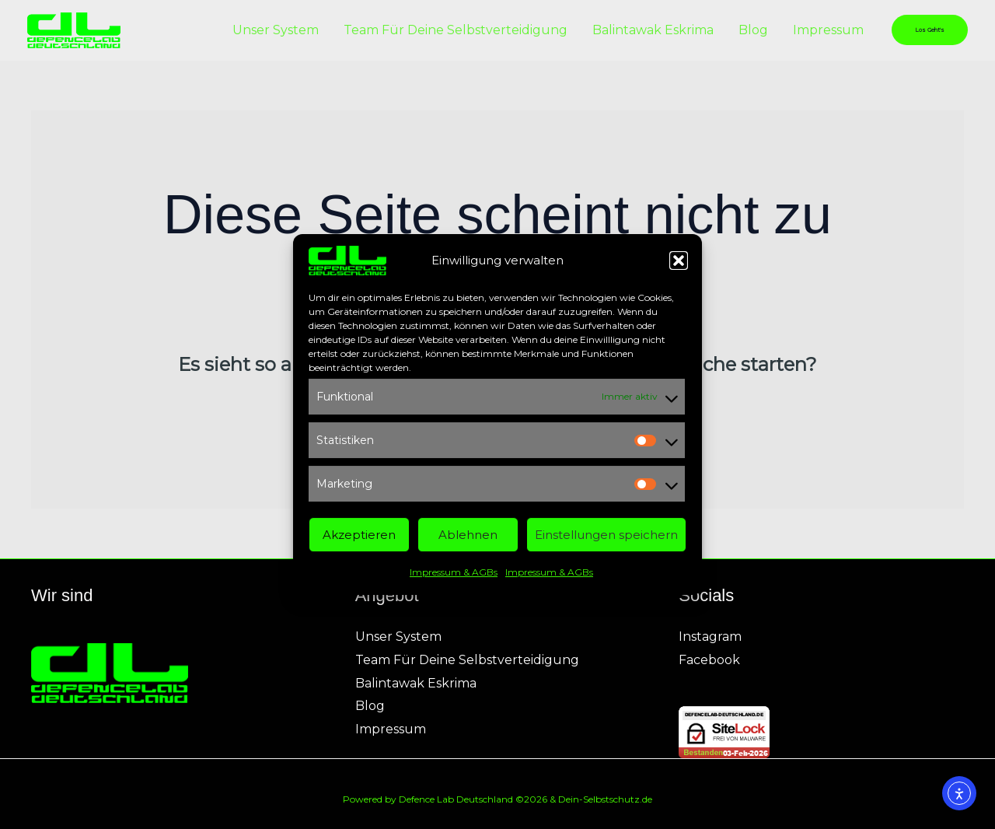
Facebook (709, 659)
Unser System (275, 30)
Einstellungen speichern (606, 540)
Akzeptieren (359, 540)
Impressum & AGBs (454, 578)
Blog (753, 30)
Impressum (828, 30)
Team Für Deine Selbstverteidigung (455, 30)
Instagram (710, 636)
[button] (678, 267)
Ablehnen (468, 540)
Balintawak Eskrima (653, 30)
